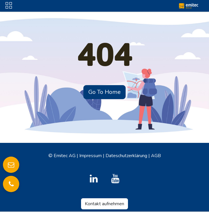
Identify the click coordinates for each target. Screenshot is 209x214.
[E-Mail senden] (11, 165)
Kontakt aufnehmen (104, 204)
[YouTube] (115, 178)
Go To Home (104, 92)
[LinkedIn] (93, 178)
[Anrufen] (11, 184)
